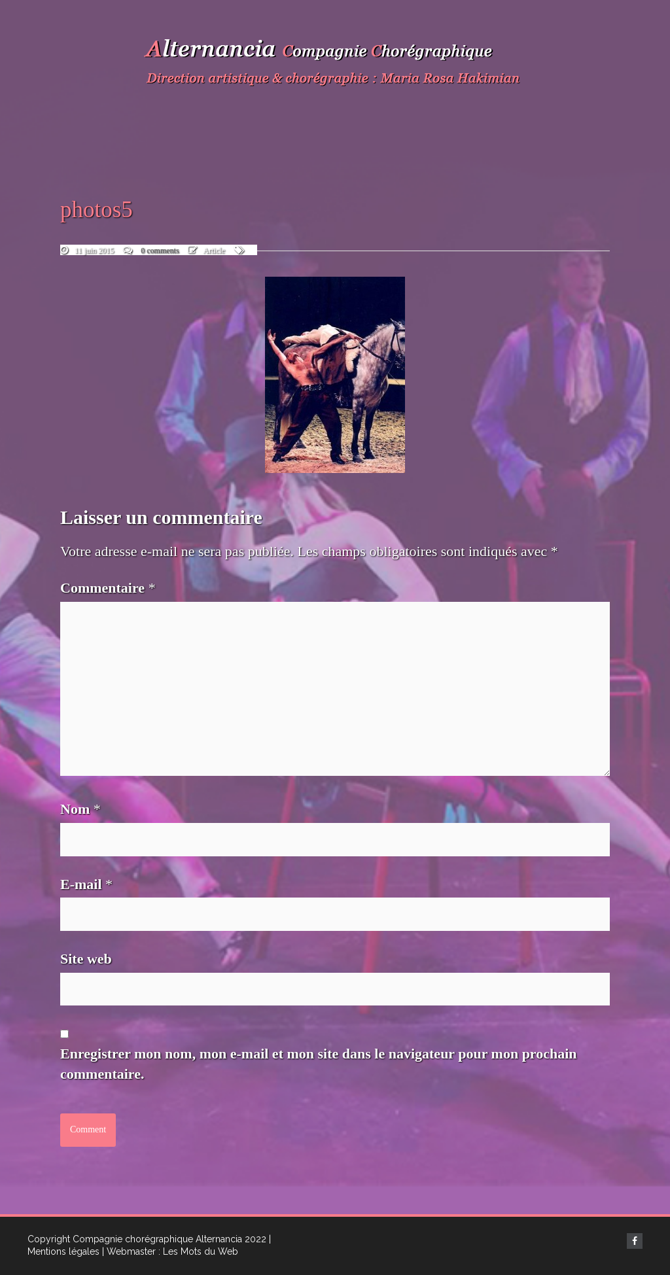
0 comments (160, 250)
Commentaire (108, 588)
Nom (80, 809)
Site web (86, 959)
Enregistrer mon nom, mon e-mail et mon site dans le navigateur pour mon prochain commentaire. (318, 1063)
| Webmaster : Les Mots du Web (170, 1251)
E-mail (86, 884)
